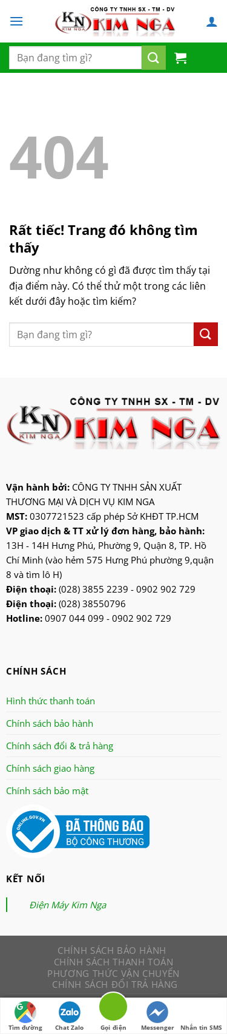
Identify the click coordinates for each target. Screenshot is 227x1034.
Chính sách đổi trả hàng (115, 984)
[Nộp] (154, 58)
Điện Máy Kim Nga (67, 905)
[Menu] (16, 21)
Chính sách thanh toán (114, 962)
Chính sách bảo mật (47, 790)
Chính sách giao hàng (50, 768)
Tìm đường (25, 1016)
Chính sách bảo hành (49, 723)
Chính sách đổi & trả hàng (59, 746)
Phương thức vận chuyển (113, 973)
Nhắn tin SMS (201, 1016)
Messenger (157, 1016)
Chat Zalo (69, 1016)
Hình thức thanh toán (50, 701)
